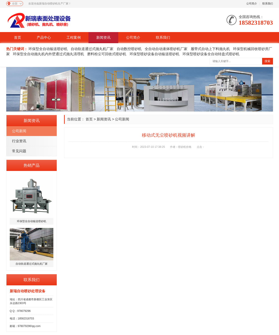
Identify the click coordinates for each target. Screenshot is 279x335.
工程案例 (73, 37)
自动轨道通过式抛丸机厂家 (92, 49)
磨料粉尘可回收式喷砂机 (106, 54)
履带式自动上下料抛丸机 (210, 49)
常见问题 (19, 151)
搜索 (267, 61)
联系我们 (267, 3)
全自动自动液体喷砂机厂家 (166, 49)
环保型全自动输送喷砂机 (48, 49)
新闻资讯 (103, 37)
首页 (17, 37)
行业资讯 (19, 141)
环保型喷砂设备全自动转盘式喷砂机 (211, 54)
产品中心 (44, 37)
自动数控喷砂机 (129, 49)
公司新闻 (19, 131)
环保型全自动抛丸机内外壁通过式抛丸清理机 (48, 54)
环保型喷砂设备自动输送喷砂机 (154, 54)
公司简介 (251, 3)
